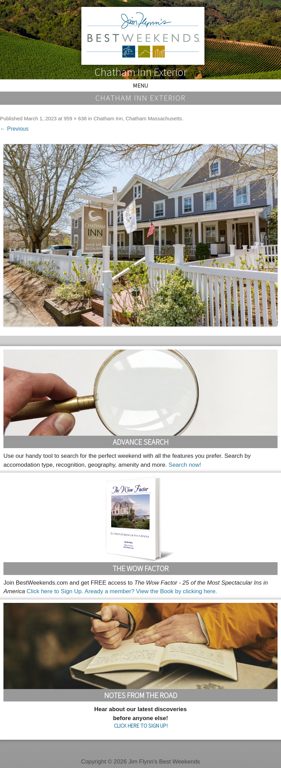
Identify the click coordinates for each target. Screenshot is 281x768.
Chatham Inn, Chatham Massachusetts (137, 118)
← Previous (14, 129)
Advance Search (141, 441)
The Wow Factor (141, 568)
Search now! (185, 465)
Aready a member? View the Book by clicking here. (150, 591)
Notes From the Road (140, 695)
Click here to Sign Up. (55, 591)
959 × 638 (75, 118)
